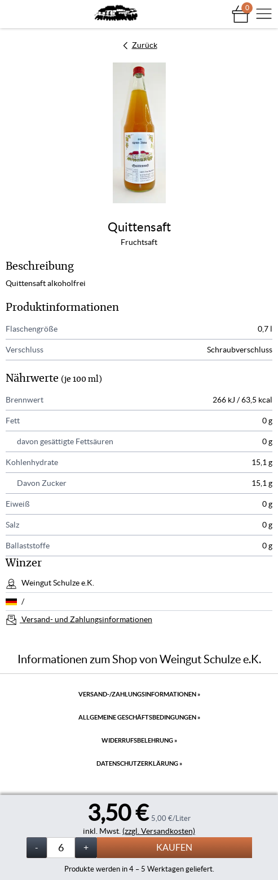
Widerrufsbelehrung (139, 740)
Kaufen (174, 847)
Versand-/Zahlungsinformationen (139, 694)
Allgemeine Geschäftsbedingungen (139, 717)
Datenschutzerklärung (139, 763)
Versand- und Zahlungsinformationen (86, 619)
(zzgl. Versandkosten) (158, 831)
